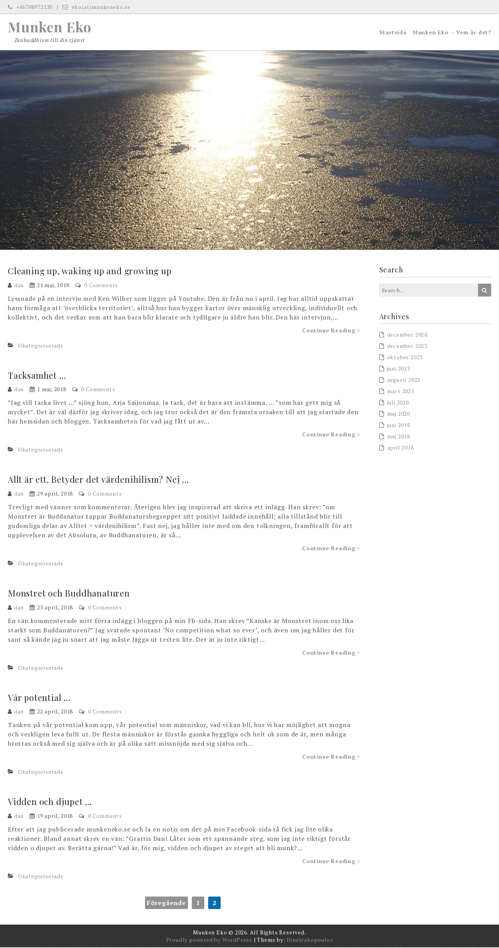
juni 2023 (398, 369)
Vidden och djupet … (50, 802)
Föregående (166, 903)
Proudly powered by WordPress (209, 940)
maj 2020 (398, 414)
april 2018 (400, 448)
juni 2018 (398, 425)
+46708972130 (30, 7)
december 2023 (407, 346)
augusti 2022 (404, 380)
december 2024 (407, 335)
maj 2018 (398, 437)
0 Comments (101, 286)
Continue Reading (330, 331)
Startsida (393, 32)
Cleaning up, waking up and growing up (91, 271)
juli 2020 (398, 403)
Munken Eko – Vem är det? (451, 32)
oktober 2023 (405, 358)
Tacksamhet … (37, 376)
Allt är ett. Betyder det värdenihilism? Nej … (99, 480)
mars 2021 (400, 391)
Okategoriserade (41, 346)
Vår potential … (39, 698)
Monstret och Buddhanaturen (69, 594)
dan (19, 286)
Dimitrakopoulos (310, 940)
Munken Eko (50, 27)
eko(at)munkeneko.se (96, 7)
